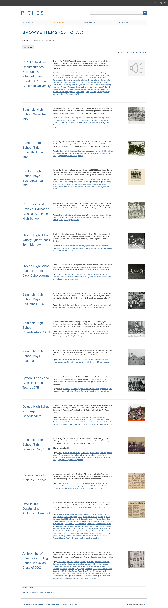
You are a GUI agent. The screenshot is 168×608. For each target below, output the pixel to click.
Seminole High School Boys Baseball (32, 356)
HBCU (61, 85)
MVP (91, 528)
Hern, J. (82, 120)
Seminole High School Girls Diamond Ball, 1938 (36, 444)
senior (108, 457)
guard (99, 182)
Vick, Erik (87, 424)
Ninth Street (57, 153)
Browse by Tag (38, 41)
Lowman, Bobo (58, 277)
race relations (91, 89)
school (72, 92)
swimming (97, 125)
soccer (82, 573)
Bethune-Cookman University (63, 75)
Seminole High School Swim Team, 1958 (36, 114)
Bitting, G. (66, 331)
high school (102, 120)
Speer (70, 187)
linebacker (88, 569)
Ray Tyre (86, 531)
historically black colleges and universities (78, 85)
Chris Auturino (68, 517)
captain (107, 562)
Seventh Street (58, 125)
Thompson (87, 187)
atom (24, 592)
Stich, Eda (64, 460)
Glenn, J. (76, 120)
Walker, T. (56, 127)
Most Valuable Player (81, 528)
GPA (63, 486)
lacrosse (71, 569)
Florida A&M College (70, 82)
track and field (102, 536)
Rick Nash (102, 531)
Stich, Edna (73, 460)
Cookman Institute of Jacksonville (94, 78)
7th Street (60, 118)
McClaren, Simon (87, 87)
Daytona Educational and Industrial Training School (82, 80)
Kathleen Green (101, 524)
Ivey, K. (109, 120)
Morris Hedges (67, 528)
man (54, 217)
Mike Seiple (106, 526)
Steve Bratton (100, 573)
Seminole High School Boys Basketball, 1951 (34, 299)
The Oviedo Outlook (89, 536)
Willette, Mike (108, 424)
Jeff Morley (60, 524)
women (106, 92)
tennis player (68, 220)
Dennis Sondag (86, 519)
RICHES (32, 13)
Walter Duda (75, 578)
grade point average (73, 486)
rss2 (54, 592)
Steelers (93, 92)
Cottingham (105, 179)
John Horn (91, 524)
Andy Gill (70, 562)
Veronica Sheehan (59, 538)
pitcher (105, 571)
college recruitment (65, 78)
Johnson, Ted (65, 87)
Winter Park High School (100, 187)
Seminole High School (103, 123)
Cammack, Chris (79, 417)
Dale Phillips (65, 519)
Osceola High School (101, 486)
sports (87, 92)
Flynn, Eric (79, 419)
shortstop (75, 573)
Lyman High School (67, 391)
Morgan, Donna (71, 457)
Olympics (68, 571)
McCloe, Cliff (62, 422)
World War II (70, 94)
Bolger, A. (73, 118)
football (55, 85)
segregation (80, 92)
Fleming (57, 120)
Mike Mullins (97, 526)
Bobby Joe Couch (83, 514)
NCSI (95, 569)
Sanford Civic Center (82, 533)
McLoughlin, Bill (72, 422)
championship (72, 564)
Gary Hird (62, 521)
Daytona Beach (58, 80)
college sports (77, 78)
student (75, 125)
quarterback (108, 248)
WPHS (55, 189)
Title (126, 53)
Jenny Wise (95, 566)
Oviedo (77, 277)
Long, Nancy (75, 87)
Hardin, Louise (73, 455)
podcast (83, 89)
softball (107, 533)
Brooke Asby (99, 562)
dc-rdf (29, 592)
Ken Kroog (63, 569)
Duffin (80, 182)
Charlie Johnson (96, 514)
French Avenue (66, 120)
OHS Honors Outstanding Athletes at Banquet (36, 508)
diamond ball (94, 453)
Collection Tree (28, 22)
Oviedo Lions (98, 248)
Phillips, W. (74, 123)
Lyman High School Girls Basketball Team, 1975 (36, 382)
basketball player (84, 151)
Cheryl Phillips (58, 517)
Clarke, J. (88, 118)
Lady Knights (79, 569)
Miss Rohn (66, 123)
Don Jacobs (97, 519)
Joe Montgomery (80, 524)
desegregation (106, 80)
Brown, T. (81, 118)
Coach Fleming (98, 118)
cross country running (95, 517)
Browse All (26, 41)
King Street (104, 246)
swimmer (90, 125)
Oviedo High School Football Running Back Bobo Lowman (36, 270)
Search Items (50, 41)
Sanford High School (97, 153)
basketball (74, 151)
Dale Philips (80, 483)
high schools (102, 521)
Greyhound (95, 389)
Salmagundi (79, 153)
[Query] (118, 13)
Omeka (144, 604)
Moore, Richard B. (104, 87)
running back (57, 279)
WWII (77, 94)
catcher (63, 564)
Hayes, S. (56, 333)
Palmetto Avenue (68, 153)
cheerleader (75, 331)
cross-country (88, 564)
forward (93, 182)
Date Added (140, 53)
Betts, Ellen (85, 453)
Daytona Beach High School (62, 182)
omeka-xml (48, 592)
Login (154, 3)
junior (98, 246)
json (41, 592)
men (95, 87)
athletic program (81, 73)
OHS (69, 248)
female (101, 151)
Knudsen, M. (57, 123)
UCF (101, 576)
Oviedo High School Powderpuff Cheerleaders (36, 411)
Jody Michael (69, 524)
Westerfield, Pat (97, 424)
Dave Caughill (75, 519)
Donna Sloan (106, 519)
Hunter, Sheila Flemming (102, 85)
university (100, 92)
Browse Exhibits (90, 22)
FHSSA (87, 483)
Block (93, 179)
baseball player (75, 360)
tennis (61, 220)
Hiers (88, 120)
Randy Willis (77, 531)
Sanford (86, 123)
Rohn (81, 123)
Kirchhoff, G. (64, 333)
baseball (66, 360)
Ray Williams (61, 573)
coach (97, 75)
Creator (131, 53)
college (102, 75)
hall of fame (67, 566)
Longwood (56, 391)
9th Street (60, 151)
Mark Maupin (78, 526)
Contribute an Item (122, 22)
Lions (54, 248)
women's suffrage (59, 94)
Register (162, 3)
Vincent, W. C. (72, 156)
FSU (60, 566)
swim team (82, 125)
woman (80, 156)
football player (81, 246)
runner (108, 277)
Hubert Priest (85, 566)
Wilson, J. (79, 336)
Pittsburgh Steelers (73, 89)
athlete (72, 73)
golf (67, 521)
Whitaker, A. (71, 336)
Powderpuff (63, 424)
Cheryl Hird (107, 514)
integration (56, 87)
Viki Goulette (70, 538)
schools (92, 533)
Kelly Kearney (61, 526)
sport (70, 125)
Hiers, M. (94, 120)
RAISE (85, 488)
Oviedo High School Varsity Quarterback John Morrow (36, 239)
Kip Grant (70, 526)
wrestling (96, 538)
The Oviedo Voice (81, 576)
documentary (57, 82)
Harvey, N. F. (105, 331)
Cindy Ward (78, 517)
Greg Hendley (74, 521)
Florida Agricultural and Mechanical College (93, 82)
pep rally (56, 424)
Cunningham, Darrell (60, 419)
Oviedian (75, 248)
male (58, 184)
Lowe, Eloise (101, 455)
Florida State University (101, 564)
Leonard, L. (74, 333)
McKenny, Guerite (59, 457)
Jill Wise (102, 566)
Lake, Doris (92, 455)
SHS (65, 125)
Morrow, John (62, 248)
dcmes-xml (35, 592)
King (54, 184)
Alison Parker (61, 562)
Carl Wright (57, 564)
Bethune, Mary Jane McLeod (84, 75)
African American (63, 73)
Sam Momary (62, 533)
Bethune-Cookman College (97, 73)
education (94, 151)
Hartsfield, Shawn (90, 419)
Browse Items (59, 22)
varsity (71, 250)
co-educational (68, 215)
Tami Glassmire (71, 536)
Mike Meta (88, 526)
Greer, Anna (63, 455)
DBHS (75, 182)
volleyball (79, 538)
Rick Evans (94, 531)
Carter (83, 360)
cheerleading (84, 331)
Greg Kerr (83, 521)
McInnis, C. (83, 333)
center (98, 179)
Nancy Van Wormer (100, 528)
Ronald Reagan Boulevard (84, 391)
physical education (59, 89)
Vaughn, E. (106, 125)
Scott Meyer (100, 533)
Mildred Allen (57, 528)
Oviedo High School (86, 248)
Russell (67, 184)
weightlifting (87, 538)
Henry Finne (92, 521)
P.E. (58, 217)
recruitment (101, 89)
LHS (110, 389)
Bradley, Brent (68, 417)
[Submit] (145, 13)
